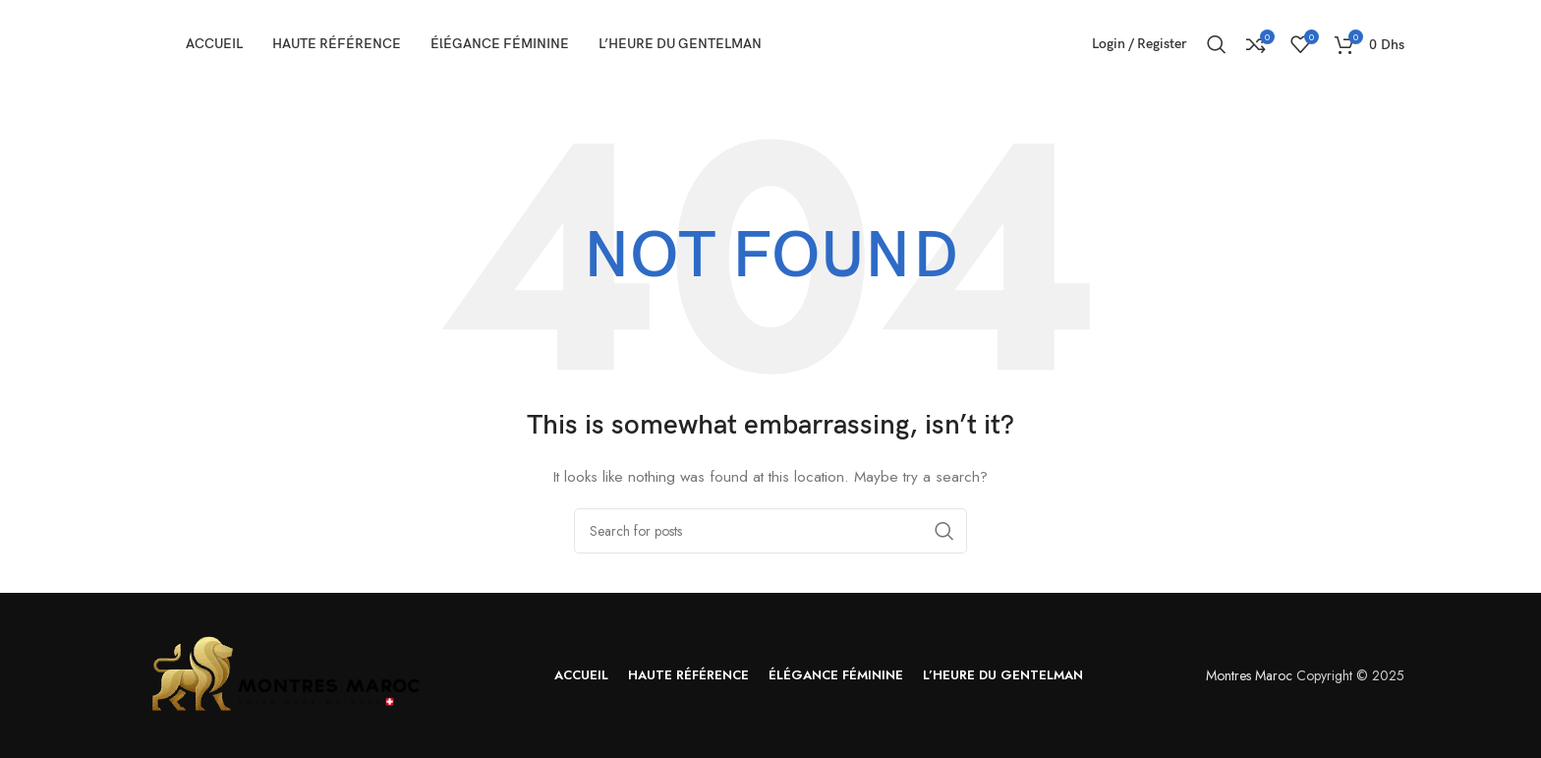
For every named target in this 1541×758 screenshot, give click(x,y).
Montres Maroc (1249, 675)
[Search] (1216, 44)
